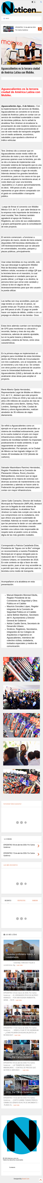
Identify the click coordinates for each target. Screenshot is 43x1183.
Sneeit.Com (25, 1179)
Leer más (20, 965)
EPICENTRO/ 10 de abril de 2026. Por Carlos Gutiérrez (25, 28)
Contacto (12, 1167)
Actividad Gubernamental (12, 804)
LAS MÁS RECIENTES (11, 865)
